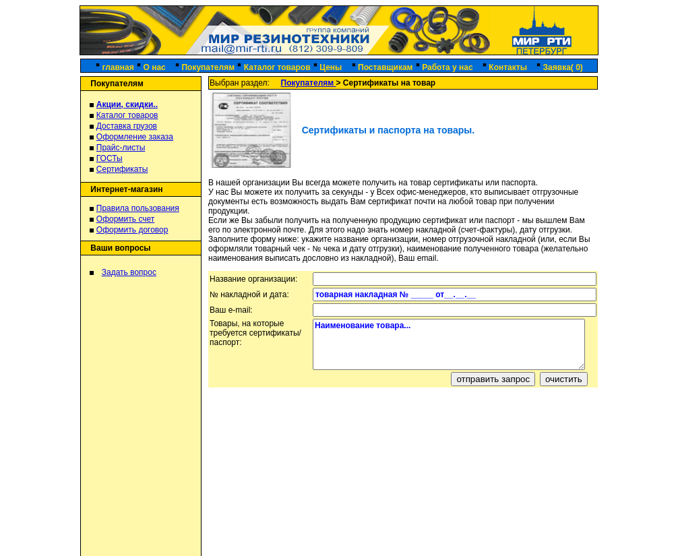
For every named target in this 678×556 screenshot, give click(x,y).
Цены (331, 67)
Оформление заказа (134, 137)
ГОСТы (109, 158)
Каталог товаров (277, 67)
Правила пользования (137, 208)
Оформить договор (132, 230)
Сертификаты (122, 169)
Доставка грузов (126, 126)
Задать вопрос (129, 272)
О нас (154, 67)
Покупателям (208, 67)
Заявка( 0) (563, 67)
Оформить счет (125, 219)
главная (118, 67)
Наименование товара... (449, 344)
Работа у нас (447, 67)
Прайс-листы (121, 147)
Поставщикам (385, 67)
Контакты (508, 67)
